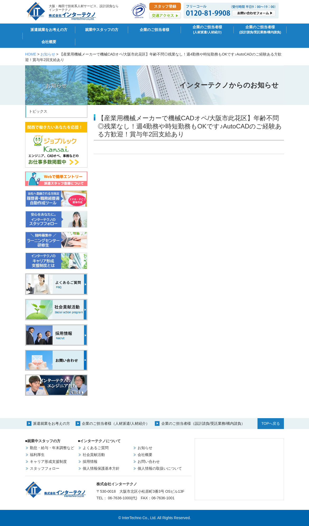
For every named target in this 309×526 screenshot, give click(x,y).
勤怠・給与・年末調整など (52, 448)
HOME (30, 54)
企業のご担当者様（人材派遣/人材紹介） (115, 423)
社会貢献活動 (94, 455)
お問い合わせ (149, 461)
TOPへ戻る (270, 423)
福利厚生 (37, 455)
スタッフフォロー (44, 468)
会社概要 (48, 42)
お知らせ (47, 54)
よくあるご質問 (96, 448)
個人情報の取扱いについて (160, 468)
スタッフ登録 (165, 6)
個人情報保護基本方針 (101, 468)
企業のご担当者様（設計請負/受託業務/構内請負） (203, 423)
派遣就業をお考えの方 (48, 29)
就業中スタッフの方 (101, 29)
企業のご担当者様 (154, 29)
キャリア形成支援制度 (48, 461)
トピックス (38, 111)
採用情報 (90, 461)
